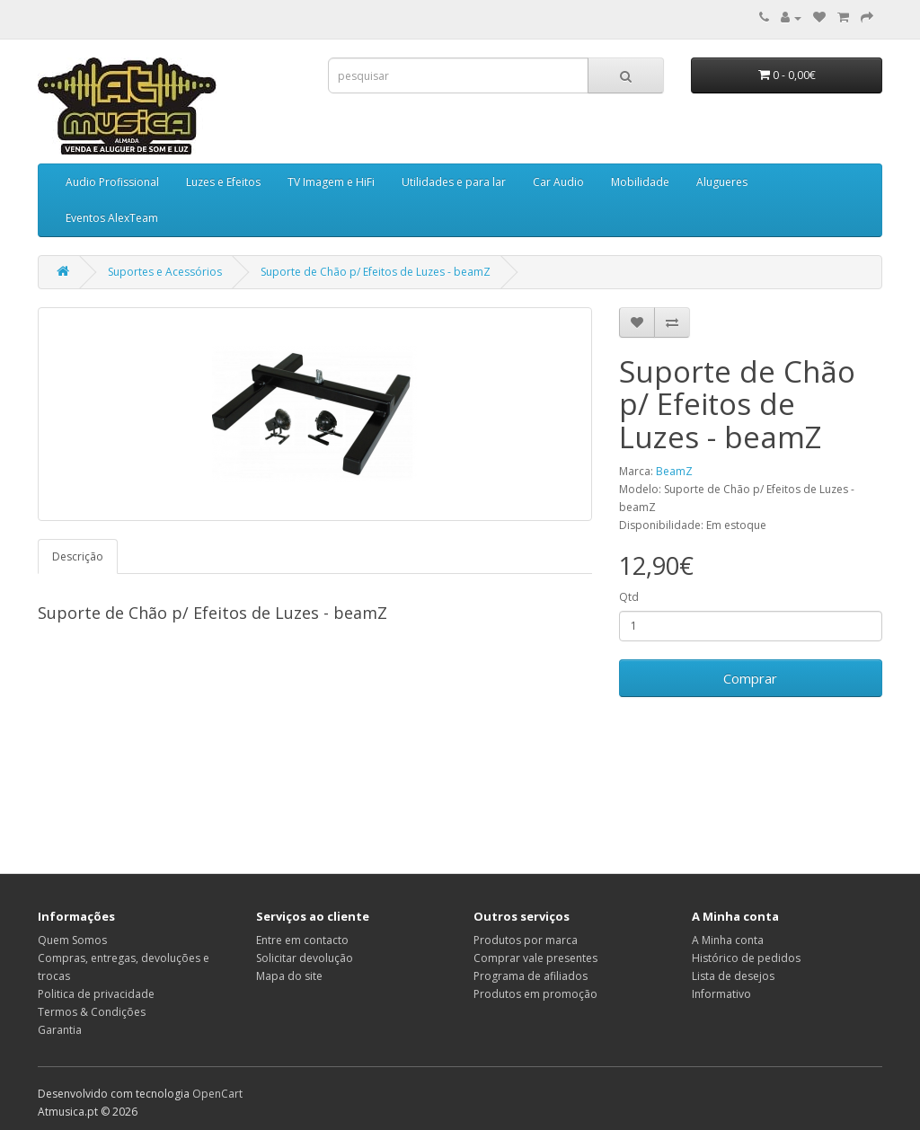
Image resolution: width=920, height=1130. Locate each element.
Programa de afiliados (530, 976)
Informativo (721, 994)
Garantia (60, 1029)
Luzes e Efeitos (223, 182)
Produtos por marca (525, 940)
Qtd (629, 597)
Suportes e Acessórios (165, 271)
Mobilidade (640, 182)
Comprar (750, 678)
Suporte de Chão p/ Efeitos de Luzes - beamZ (376, 271)
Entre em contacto (302, 940)
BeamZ (674, 471)
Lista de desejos (733, 976)
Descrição (77, 556)
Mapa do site (289, 976)
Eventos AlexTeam (112, 217)
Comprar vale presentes (535, 958)
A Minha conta (728, 940)
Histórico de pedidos (746, 958)
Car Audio (558, 182)
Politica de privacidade (96, 994)
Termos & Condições (92, 1012)
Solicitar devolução (304, 958)
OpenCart (217, 1093)
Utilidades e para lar (454, 182)
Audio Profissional (112, 182)
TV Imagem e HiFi (331, 182)
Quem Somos (72, 940)
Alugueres (722, 182)
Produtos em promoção (535, 994)
